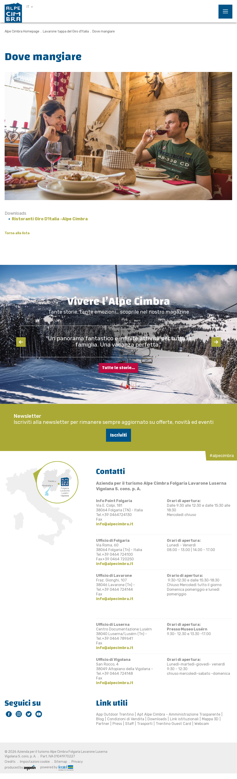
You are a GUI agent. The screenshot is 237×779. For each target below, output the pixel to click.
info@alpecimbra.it (114, 524)
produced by (20, 767)
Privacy (77, 762)
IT (28, 7)
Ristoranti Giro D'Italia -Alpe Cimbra (50, 218)
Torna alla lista (17, 233)
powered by (56, 767)
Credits (10, 762)
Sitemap (60, 762)
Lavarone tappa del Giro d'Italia (66, 31)
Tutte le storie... (118, 368)
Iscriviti (118, 435)
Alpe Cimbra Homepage (22, 31)
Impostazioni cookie (35, 762)
